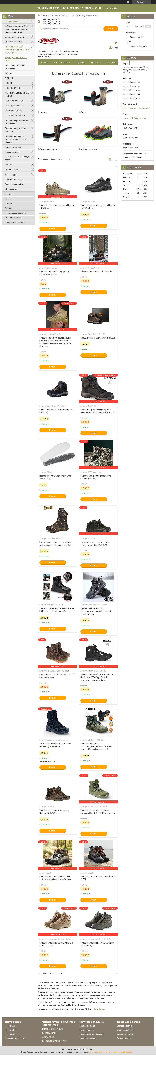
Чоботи (82, 112)
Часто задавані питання (15, 213)
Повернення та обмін (15, 222)
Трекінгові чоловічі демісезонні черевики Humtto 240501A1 (95, 543)
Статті (7, 198)
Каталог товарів (12, 21)
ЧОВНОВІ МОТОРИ (13, 88)
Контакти (95, 62)
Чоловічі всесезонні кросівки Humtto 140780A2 (56, 206)
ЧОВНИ (8, 83)
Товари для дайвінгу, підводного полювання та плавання (17, 139)
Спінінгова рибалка (13, 110)
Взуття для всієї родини (16, 37)
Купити (52, 228)
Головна (44, 62)
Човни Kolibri (10, 1030)
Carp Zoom (99, 1009)
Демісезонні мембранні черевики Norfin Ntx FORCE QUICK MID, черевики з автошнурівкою (96, 677)
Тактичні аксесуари (87, 1038)
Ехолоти (8, 164)
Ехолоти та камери (125, 1034)
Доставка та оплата (14, 217)
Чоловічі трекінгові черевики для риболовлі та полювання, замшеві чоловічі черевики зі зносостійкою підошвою (55, 342)
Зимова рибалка (124, 1038)
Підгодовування (12, 151)
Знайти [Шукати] (111, 29)
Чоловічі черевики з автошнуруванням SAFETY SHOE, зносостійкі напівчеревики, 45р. (96, 746)
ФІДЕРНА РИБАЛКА (14, 105)
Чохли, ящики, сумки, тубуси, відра (17, 158)
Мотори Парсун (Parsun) (52, 1029)
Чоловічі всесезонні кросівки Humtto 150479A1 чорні (97, 206)
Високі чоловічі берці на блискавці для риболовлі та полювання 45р (55, 543)
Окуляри (9, 73)
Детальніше (112, 7)
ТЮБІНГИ (9, 78)
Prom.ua (92, 1049)
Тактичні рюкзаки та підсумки (92, 1034)
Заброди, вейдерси (47, 149)
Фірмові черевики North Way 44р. (96, 271)
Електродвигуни (49, 1033)
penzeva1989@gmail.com (134, 118)
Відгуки (8, 208)
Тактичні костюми (87, 1026)
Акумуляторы (48, 1037)
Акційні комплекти (13, 147)
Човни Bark (10, 1034)
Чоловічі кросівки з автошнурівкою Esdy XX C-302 (56, 944)
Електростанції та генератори (54, 1041)
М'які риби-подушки (14, 179)
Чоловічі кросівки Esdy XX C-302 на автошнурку (97, 944)
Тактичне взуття (86, 1030)
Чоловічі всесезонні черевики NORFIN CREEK (98, 878)
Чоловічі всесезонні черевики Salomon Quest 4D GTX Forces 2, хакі (98, 811)
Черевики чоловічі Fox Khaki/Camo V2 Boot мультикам (57, 676)
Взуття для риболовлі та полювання (16, 59)
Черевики (42, 112)
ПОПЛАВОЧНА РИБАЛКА (16, 115)
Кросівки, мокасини (88, 149)
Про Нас (9, 203)
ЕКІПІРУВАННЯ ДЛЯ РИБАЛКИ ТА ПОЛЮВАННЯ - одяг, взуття (17, 49)
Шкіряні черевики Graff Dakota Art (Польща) (56, 411)
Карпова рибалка (124, 1026)
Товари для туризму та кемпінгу (15, 129)
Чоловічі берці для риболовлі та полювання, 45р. (95, 477)
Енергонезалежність (14, 184)
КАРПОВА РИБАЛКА (14, 100)
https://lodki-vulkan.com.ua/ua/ (136, 108)
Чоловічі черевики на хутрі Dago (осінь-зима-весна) (55, 273)
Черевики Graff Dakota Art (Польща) (97, 337)
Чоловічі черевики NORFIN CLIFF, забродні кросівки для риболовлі (55, 878)
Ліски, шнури (10, 174)
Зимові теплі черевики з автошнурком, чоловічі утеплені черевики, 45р (95, 611)
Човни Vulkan (11, 1026)
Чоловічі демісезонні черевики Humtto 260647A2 (54, 811)
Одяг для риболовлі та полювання (15, 67)
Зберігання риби (12, 169)
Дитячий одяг (11, 189)
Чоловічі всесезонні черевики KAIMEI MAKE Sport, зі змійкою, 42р (57, 610)
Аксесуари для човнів (14, 1038)
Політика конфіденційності (124, 1052)
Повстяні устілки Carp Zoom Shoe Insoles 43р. (55, 477)
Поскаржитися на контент (101, 1052)
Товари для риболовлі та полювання (16, 122)
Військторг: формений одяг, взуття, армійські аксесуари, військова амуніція (17, 29)
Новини (8, 194)
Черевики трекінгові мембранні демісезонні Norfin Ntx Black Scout (97, 411)
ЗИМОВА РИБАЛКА (13, 41)
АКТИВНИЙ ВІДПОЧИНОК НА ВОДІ (17, 94)
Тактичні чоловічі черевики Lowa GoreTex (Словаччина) (55, 745)
